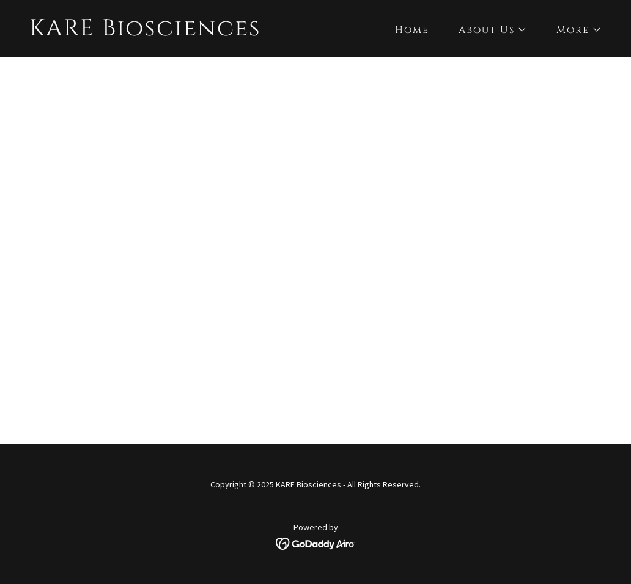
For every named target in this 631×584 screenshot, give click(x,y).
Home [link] (412, 30)
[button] (488, 30)
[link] (145, 32)
